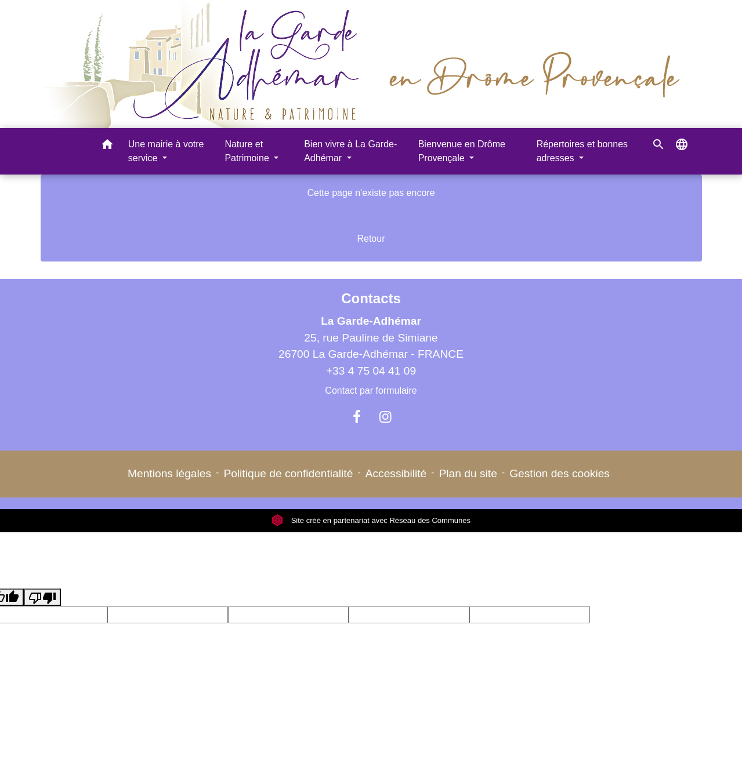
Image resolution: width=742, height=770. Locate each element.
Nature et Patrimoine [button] (248, 151)
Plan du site (468, 473)
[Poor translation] (42, 597)
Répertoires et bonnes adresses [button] (582, 151)
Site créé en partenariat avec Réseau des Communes (371, 520)
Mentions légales (169, 473)
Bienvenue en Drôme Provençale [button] (461, 151)
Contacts (371, 298)
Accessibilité (396, 473)
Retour (371, 239)
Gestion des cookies (559, 473)
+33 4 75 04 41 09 (371, 371)
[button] (107, 146)
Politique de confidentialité (288, 473)
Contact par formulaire (371, 390)
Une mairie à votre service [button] (166, 151)
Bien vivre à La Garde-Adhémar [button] (350, 151)
